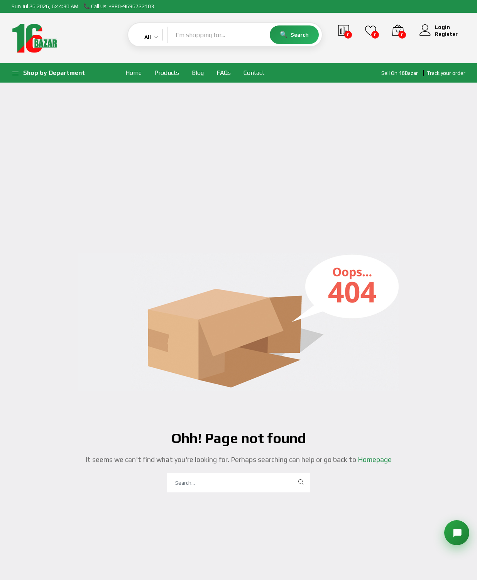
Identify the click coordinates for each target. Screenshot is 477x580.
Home (133, 72)
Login (442, 27)
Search (300, 35)
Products (166, 72)
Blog (198, 72)
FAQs (224, 72)
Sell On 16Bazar (399, 73)
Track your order (446, 73)
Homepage (374, 459)
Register (446, 34)
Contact (254, 72)
